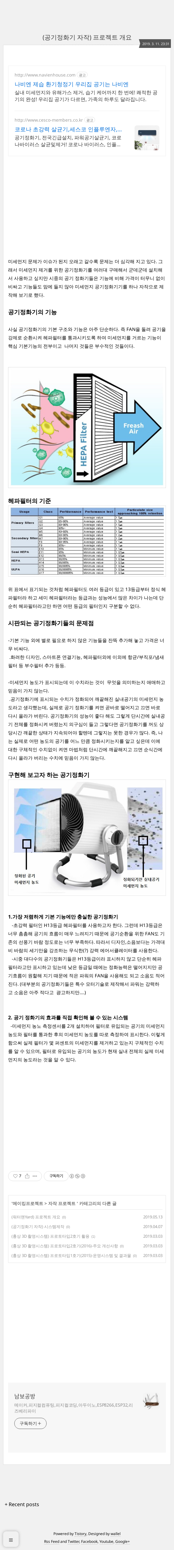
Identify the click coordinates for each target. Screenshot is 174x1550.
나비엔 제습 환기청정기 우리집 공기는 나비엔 (72, 84)
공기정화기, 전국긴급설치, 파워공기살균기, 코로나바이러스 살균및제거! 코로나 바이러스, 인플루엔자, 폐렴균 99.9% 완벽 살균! (68, 141)
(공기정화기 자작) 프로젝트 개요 (87, 37)
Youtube (106, 1541)
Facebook (89, 1541)
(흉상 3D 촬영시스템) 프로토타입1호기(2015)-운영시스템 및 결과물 (71, 1255)
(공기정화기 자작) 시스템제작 (37, 1226)
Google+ (122, 1541)
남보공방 (24, 1396)
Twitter (73, 1541)
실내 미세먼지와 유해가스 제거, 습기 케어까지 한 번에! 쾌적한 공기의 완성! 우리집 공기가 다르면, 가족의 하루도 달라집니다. (86, 96)
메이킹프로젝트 (28, 1203)
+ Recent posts (22, 1504)
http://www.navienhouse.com (45, 74)
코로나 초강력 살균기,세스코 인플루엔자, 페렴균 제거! (66, 129)
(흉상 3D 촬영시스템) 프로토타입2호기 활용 (50, 1236)
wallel (116, 1533)
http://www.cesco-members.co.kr (49, 120)
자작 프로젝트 (62, 1203)
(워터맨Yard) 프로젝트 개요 (35, 1217)
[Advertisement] (87, 204)
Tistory (80, 1533)
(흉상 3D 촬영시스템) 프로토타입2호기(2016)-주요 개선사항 (64, 1246)
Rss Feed (51, 1541)
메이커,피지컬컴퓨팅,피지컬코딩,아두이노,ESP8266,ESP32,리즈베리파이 (73, 1408)
